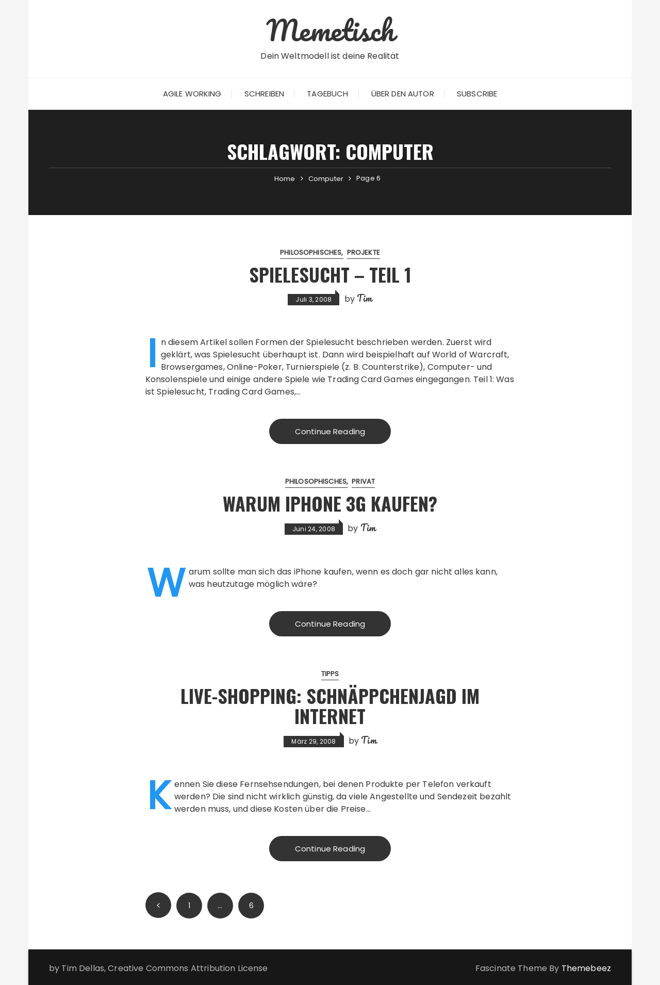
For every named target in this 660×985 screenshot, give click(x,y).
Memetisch (329, 30)
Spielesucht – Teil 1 (330, 274)
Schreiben (264, 93)
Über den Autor (402, 93)
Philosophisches (310, 252)
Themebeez (586, 968)
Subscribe (477, 93)
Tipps (330, 674)
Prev (158, 905)
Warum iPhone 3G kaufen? (330, 503)
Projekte (363, 252)
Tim (364, 298)
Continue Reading (330, 431)
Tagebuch (327, 93)
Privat (363, 481)
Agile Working (192, 93)
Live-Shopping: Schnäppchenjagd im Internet (330, 706)
